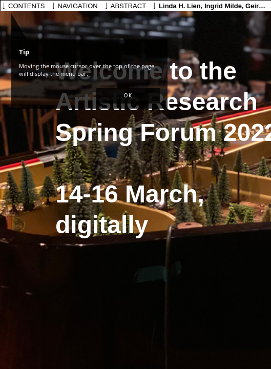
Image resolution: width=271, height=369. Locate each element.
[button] (128, 96)
